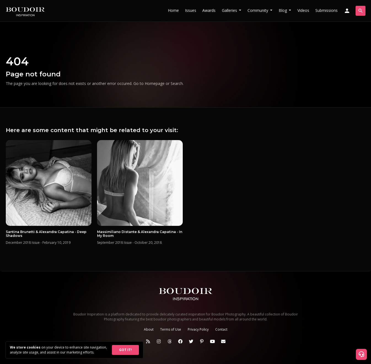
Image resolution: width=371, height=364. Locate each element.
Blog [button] (283, 10)
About (149, 329)
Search (177, 83)
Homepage (155, 83)
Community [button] (258, 10)
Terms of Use (170, 329)
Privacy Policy (198, 329)
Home (173, 10)
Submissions (326, 10)
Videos (303, 10)
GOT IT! (125, 349)
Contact (221, 329)
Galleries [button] (230, 10)
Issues (190, 10)
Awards (209, 10)
